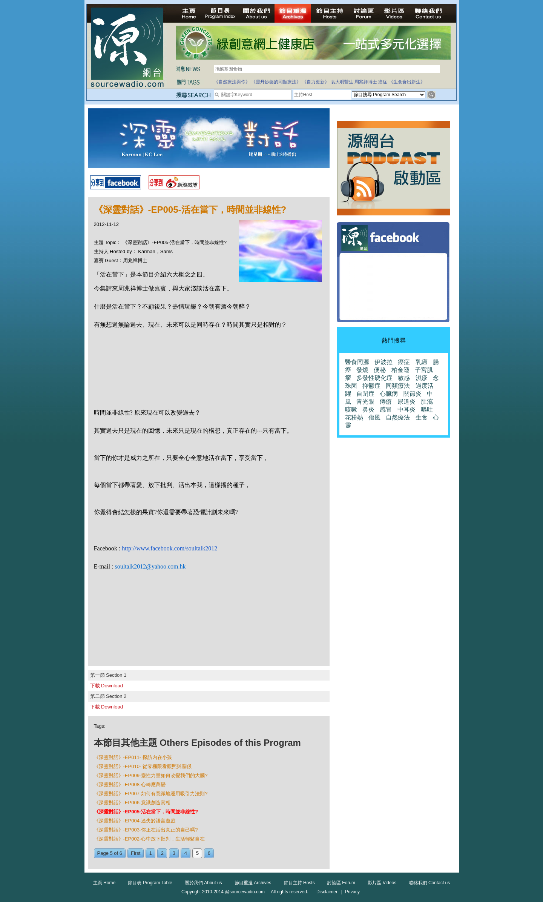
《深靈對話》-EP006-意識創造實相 (132, 802)
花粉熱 (354, 417)
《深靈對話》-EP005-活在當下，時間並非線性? (146, 811)
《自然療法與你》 (232, 82)
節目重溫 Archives (253, 882)
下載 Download (106, 685)
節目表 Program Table (150, 882)
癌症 (382, 82)
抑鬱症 (371, 386)
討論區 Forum (341, 882)
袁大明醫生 (342, 82)
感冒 (386, 409)
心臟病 (389, 393)
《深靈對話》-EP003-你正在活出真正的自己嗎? (146, 830)
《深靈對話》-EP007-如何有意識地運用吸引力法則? (151, 793)
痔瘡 (386, 401)
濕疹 (422, 378)
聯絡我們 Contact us (429, 882)
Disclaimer (326, 891)
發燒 (362, 370)
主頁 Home (104, 882)
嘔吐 (427, 409)
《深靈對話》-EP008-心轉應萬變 (130, 784)
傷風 (374, 417)
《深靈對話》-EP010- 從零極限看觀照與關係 (143, 766)
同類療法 (398, 386)
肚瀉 (427, 401)
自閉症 (365, 393)
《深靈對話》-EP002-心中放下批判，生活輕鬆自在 (149, 839)
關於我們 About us (203, 882)
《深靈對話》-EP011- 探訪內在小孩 (133, 757)
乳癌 (422, 362)
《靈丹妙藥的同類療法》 (276, 82)
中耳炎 (406, 409)
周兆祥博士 (365, 82)
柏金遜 (400, 370)
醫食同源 (357, 362)
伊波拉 (383, 362)
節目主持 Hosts (299, 882)
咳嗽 (351, 409)
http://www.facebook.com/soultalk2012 (169, 548)
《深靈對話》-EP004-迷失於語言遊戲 (135, 821)
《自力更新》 (315, 82)
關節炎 (412, 393)
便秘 (380, 370)
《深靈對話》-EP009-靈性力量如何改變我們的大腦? (151, 775)
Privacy (352, 891)
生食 (422, 417)
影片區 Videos (382, 882)
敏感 (404, 378)
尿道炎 (406, 401)
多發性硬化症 (374, 378)
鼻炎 (368, 409)
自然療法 (398, 417)
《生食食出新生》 (407, 82)
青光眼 (365, 401)
